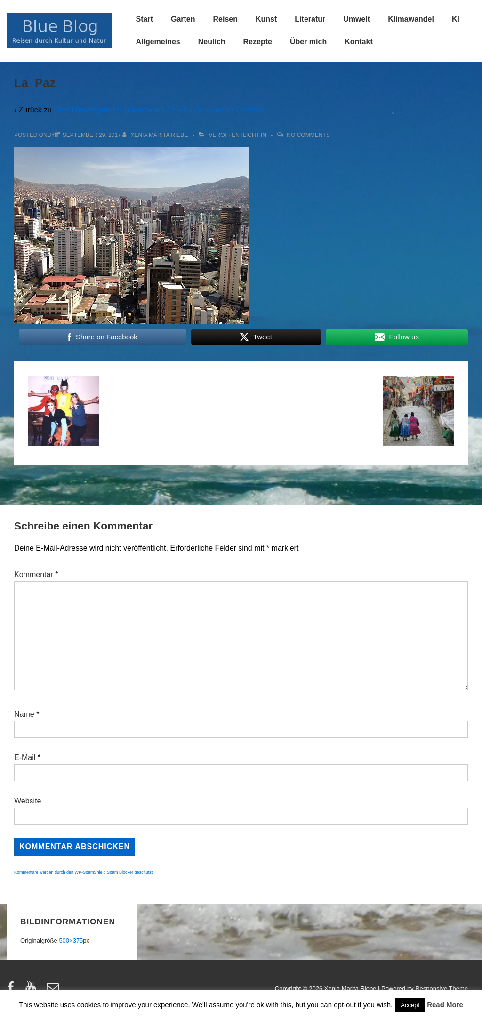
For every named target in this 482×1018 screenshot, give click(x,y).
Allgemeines (158, 42)
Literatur (310, 19)
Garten (183, 19)
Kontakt (359, 42)
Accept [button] (410, 1005)
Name (24, 714)
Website (27, 801)
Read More (445, 1005)
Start (144, 19)
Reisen (225, 19)
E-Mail (24, 757)
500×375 (71, 940)
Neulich (211, 42)
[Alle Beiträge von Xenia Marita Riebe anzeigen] (156, 135)
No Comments (308, 135)
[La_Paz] (92, 135)
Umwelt (356, 19)
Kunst (266, 19)
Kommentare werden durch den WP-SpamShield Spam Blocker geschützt (83, 872)
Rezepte (257, 42)
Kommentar (36, 574)
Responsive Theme (441, 988)
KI (455, 19)
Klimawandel (411, 19)
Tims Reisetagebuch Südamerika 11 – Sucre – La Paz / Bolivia (158, 110)
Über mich (308, 42)
